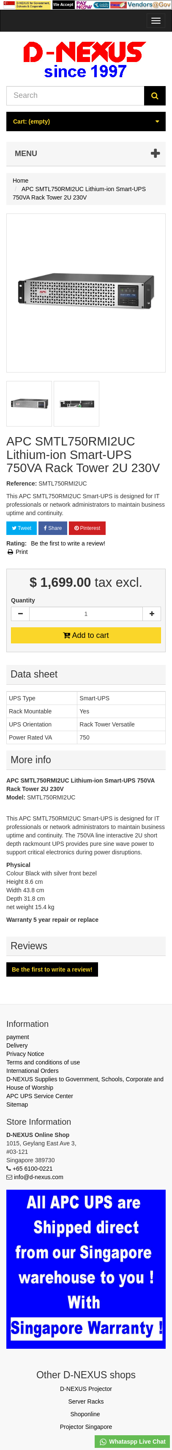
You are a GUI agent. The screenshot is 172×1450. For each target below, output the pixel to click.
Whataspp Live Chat (132, 1442)
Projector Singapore (86, 1426)
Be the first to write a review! (68, 543)
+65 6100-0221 (33, 1168)
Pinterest (87, 528)
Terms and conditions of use (43, 1062)
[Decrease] (20, 614)
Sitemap (17, 1104)
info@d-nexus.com (38, 1177)
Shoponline (85, 1414)
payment (17, 1037)
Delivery (17, 1045)
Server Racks (86, 1401)
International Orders (32, 1070)
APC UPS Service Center (39, 1096)
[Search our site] (75, 95)
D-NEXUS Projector (86, 1388)
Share (53, 528)
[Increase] (151, 614)
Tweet (21, 528)
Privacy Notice (25, 1053)
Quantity (23, 600)
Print (17, 551)
